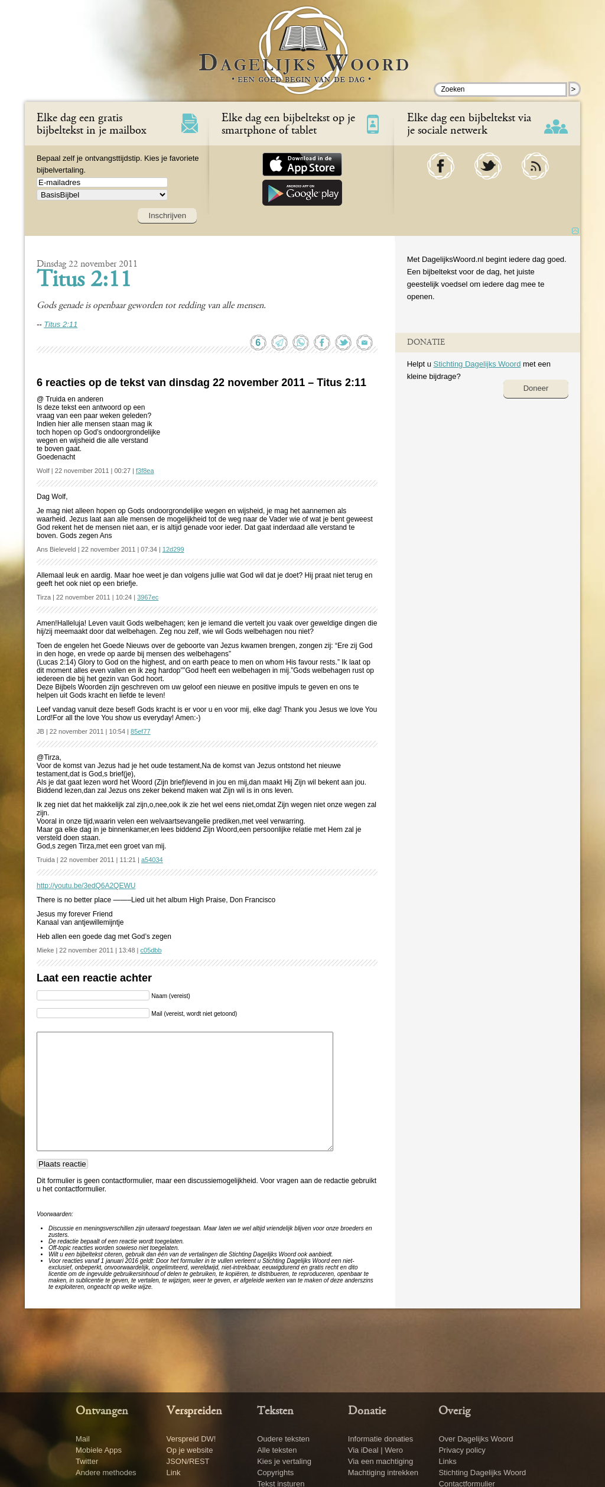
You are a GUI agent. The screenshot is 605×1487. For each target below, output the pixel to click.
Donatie (367, 1411)
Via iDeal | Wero (375, 1450)
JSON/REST (188, 1461)
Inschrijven (167, 215)
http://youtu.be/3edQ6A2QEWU (86, 886)
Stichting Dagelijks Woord (477, 363)
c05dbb (151, 950)
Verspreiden (194, 1411)
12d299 (173, 549)
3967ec (147, 597)
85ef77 (141, 731)
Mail (83, 1438)
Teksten (275, 1411)
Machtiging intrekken (383, 1472)
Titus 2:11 (84, 281)
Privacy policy (461, 1450)
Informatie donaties (381, 1438)
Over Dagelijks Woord (475, 1438)
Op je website (190, 1450)
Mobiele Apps (99, 1450)
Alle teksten (277, 1450)
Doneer (536, 388)
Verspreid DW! (191, 1438)
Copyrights (275, 1472)
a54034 (152, 859)
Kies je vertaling (284, 1461)
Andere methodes (106, 1472)
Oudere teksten (283, 1438)
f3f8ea (145, 470)
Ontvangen (102, 1411)
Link (174, 1472)
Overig (454, 1411)
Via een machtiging (380, 1461)
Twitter (87, 1461)
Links (447, 1461)
